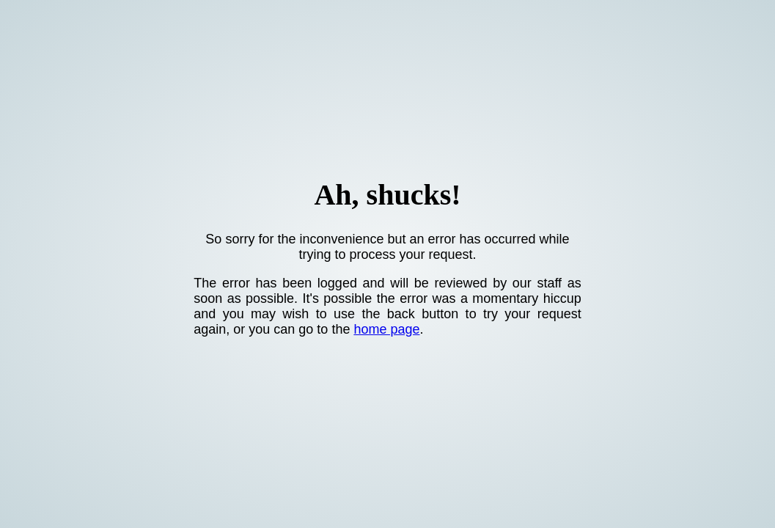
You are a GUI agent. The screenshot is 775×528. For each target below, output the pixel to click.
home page (386, 329)
